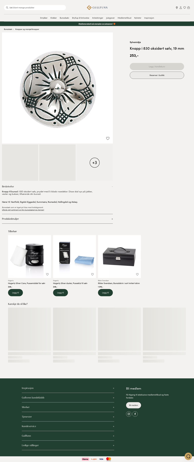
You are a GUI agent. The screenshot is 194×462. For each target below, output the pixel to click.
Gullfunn (26, 435)
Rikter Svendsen (103, 281)
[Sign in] (180, 7)
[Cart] (188, 7)
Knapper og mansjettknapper (27, 29)
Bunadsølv (64, 17)
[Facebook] (135, 414)
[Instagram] (128, 414)
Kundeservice (29, 426)
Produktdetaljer (10, 218)
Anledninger (97, 17)
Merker (26, 407)
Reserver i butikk (157, 75)
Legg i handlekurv (157, 66)
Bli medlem (133, 405)
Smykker (44, 17)
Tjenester (27, 416)
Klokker (53, 17)
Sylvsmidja (135, 42)
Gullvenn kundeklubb (33, 397)
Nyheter (137, 17)
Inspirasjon (149, 17)
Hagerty (11, 281)
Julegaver (110, 17)
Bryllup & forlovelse (80, 17)
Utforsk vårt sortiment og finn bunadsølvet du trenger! (23, 210)
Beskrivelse (8, 186)
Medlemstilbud (124, 17)
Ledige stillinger (30, 445)
